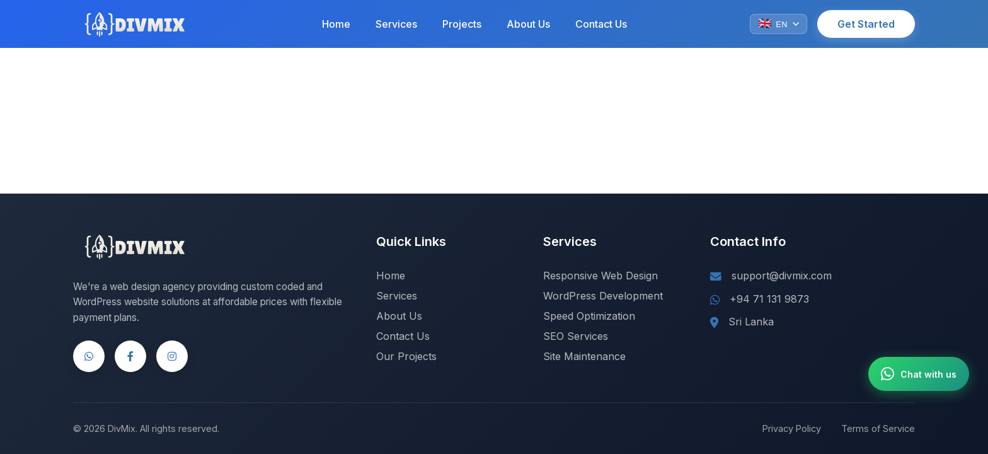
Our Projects (406, 356)
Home (336, 24)
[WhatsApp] (89, 356)
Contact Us (601, 24)
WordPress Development (603, 295)
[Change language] (778, 24)
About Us (528, 24)
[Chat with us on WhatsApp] (918, 374)
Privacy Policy (791, 428)
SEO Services (575, 336)
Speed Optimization (589, 316)
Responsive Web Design (600, 275)
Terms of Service (878, 428)
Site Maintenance (584, 356)
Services (396, 24)
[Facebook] (130, 356)
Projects (461, 24)
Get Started (866, 24)
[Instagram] (172, 356)
